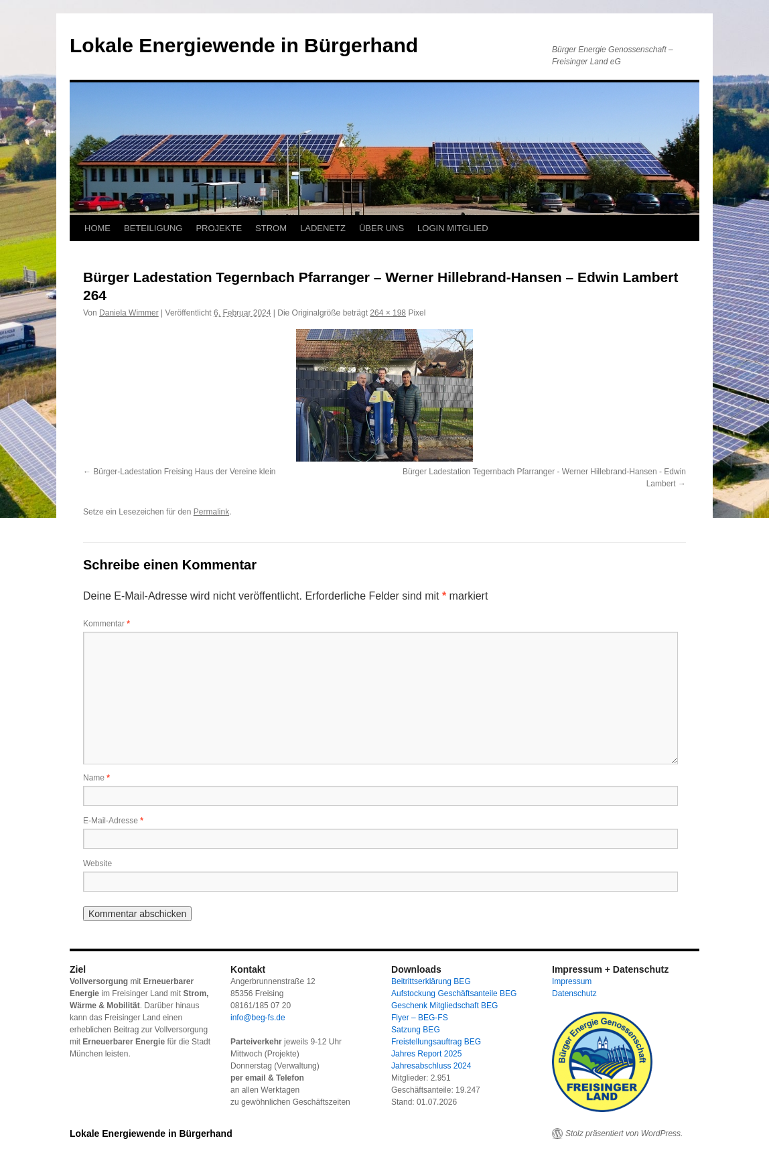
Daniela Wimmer (129, 313)
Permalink (211, 512)
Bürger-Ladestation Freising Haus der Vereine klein (184, 471)
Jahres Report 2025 (426, 1053)
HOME (97, 228)
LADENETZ (323, 228)
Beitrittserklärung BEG (431, 981)
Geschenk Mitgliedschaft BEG (444, 1005)
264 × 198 (388, 313)
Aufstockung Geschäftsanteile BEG (453, 993)
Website (97, 863)
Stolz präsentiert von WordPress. (624, 1133)
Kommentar (106, 623)
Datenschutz (574, 993)
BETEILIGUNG (153, 228)
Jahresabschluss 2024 (431, 1066)
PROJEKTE (219, 228)
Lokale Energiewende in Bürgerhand (244, 45)
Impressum (571, 981)
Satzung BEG (415, 1029)
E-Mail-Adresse (113, 820)
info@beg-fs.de (257, 1017)
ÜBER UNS (381, 228)
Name (96, 777)
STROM (271, 228)
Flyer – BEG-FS (419, 1017)
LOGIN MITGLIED (452, 228)
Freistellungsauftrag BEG (436, 1041)
